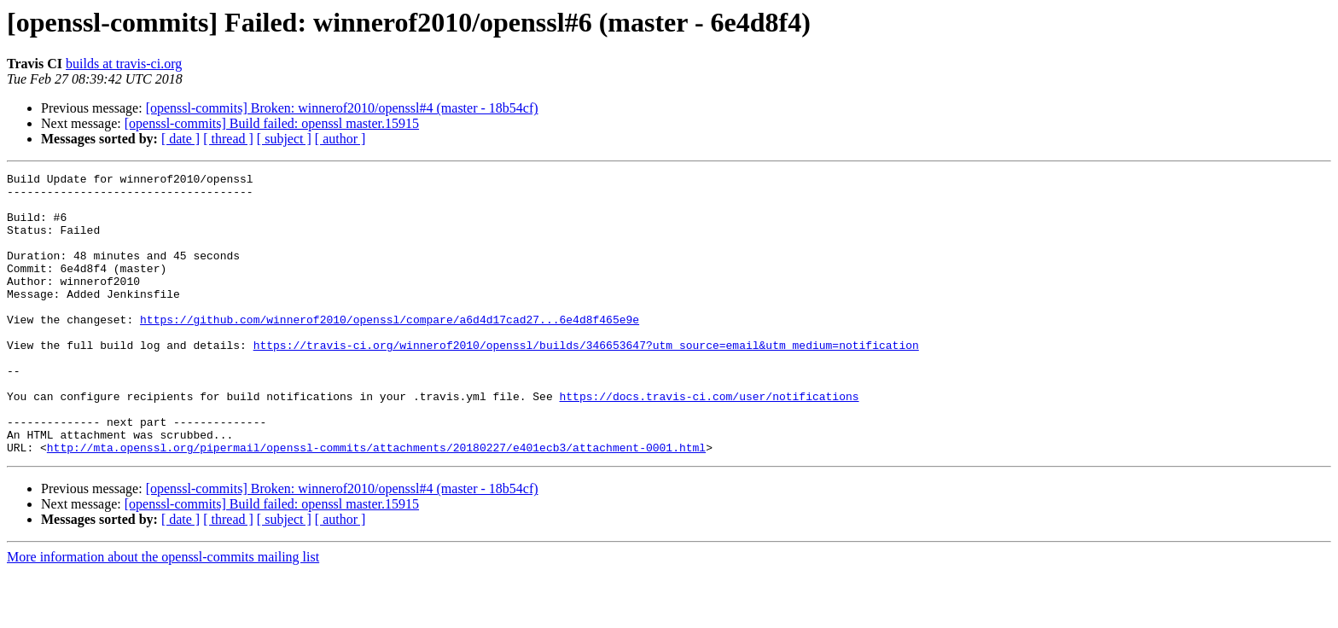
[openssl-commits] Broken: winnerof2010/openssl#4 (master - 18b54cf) (342, 108)
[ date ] (180, 138)
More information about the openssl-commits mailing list (163, 613)
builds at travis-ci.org (124, 63)
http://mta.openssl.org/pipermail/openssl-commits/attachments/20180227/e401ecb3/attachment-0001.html (376, 503)
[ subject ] (284, 138)
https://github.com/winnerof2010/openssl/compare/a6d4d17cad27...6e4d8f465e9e (389, 350)
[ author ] (340, 138)
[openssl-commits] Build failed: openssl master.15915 (272, 123)
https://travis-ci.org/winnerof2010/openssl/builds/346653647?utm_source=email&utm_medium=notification (586, 380)
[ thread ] (228, 138)
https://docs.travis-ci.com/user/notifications (708, 442)
